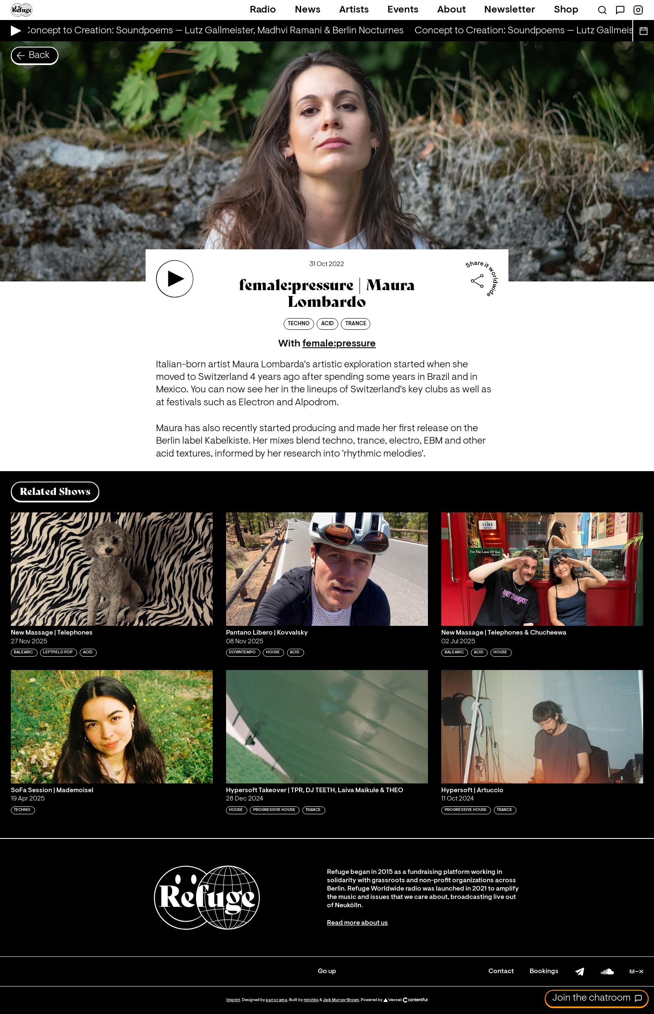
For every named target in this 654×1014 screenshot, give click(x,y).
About (451, 10)
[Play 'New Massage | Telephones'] (112, 569)
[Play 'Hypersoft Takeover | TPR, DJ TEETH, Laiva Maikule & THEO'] (327, 726)
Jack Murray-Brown (341, 1000)
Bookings (544, 971)
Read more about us (357, 923)
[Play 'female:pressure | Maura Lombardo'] (175, 279)
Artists (354, 10)
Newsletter (509, 10)
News (307, 10)
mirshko (311, 1000)
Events (402, 10)
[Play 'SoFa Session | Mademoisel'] (112, 726)
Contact (501, 971)
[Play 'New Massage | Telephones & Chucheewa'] (542, 569)
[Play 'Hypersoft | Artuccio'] (542, 726)
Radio (263, 10)
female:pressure (339, 344)
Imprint (233, 1000)
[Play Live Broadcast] (14, 30)
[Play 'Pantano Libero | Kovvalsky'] (327, 569)
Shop (566, 10)
